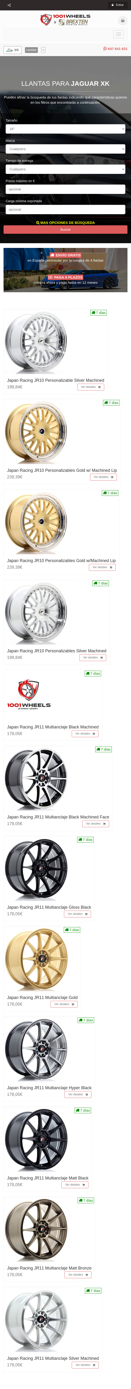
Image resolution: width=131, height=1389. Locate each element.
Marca (10, 141)
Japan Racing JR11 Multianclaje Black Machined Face (58, 817)
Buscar (65, 229)
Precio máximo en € (20, 181)
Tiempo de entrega (19, 161)
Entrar (118, 5)
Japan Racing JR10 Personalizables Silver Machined (56, 651)
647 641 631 (115, 49)
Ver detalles (91, 387)
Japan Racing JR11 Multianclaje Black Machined (53, 727)
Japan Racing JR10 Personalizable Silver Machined (55, 380)
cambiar (31, 50)
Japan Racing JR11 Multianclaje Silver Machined (53, 1358)
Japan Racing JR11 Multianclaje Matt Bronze (49, 1268)
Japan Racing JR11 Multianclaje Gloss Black (49, 907)
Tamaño (11, 120)
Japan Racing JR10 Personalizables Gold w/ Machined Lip (62, 470)
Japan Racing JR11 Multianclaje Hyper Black (49, 1087)
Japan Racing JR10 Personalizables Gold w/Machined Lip (61, 560)
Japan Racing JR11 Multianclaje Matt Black (47, 1178)
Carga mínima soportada (24, 201)
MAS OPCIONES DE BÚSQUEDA (65, 223)
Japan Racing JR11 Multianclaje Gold (42, 997)
